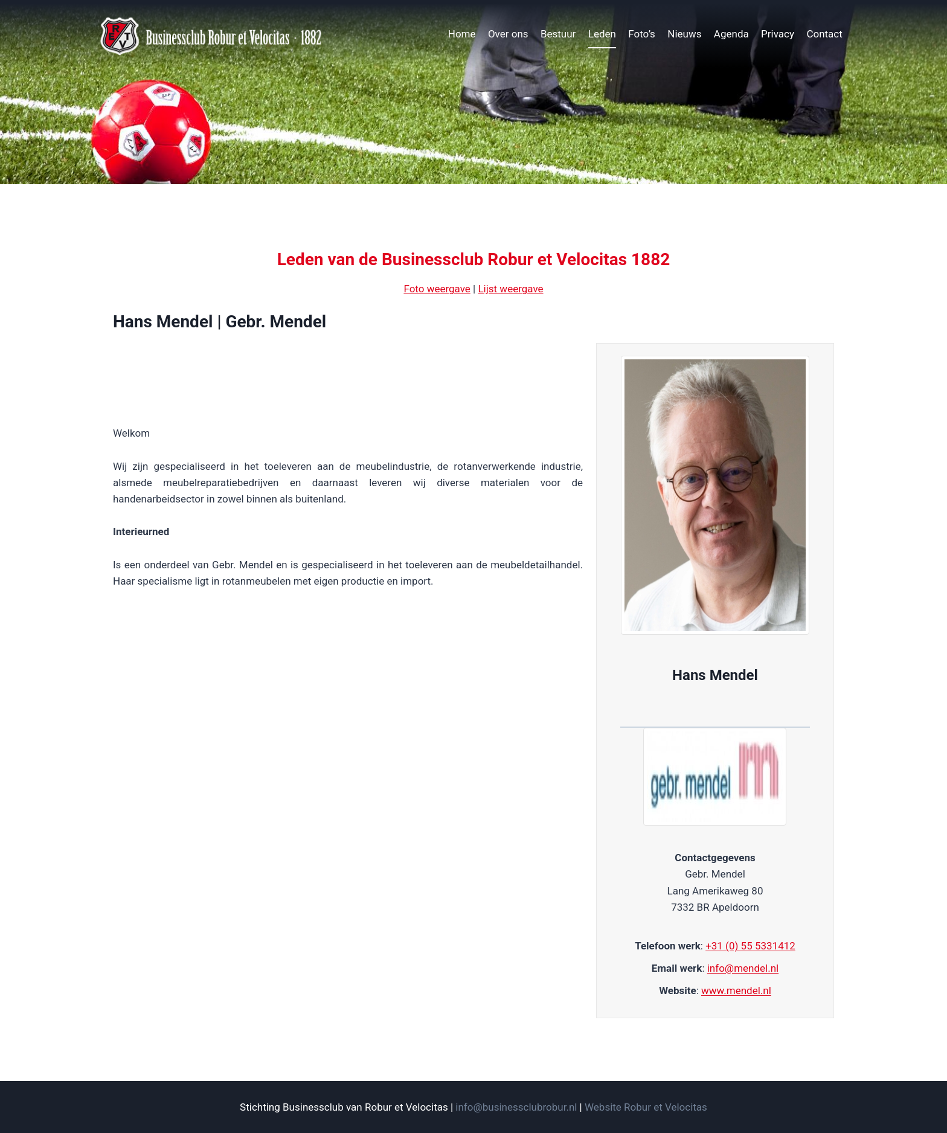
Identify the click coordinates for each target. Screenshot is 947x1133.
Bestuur (558, 34)
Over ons (508, 34)
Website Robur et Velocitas (646, 1107)
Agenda (731, 34)
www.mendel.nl (736, 990)
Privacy (777, 34)
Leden (602, 34)
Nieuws (684, 34)
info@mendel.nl (742, 968)
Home (462, 34)
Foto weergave (436, 289)
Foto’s (641, 34)
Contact (824, 34)
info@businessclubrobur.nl (516, 1107)
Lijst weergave (510, 289)
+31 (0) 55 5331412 (750, 946)
